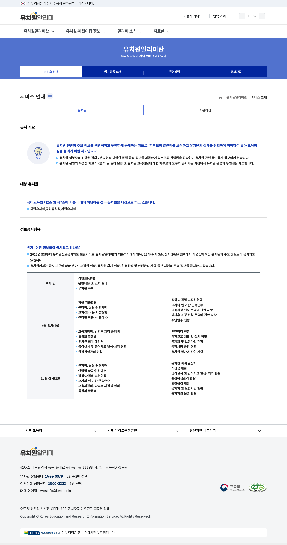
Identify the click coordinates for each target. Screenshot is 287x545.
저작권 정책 (108, 511)
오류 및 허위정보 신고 (36, 511)
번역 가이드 (223, 16)
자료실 (159, 31)
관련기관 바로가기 (203, 433)
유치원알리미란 (36, 31)
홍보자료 (236, 72)
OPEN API (62, 511)
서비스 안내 (51, 72)
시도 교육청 (34, 433)
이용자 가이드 (195, 16)
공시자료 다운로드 (85, 511)
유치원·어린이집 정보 (83, 31)
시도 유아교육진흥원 (122, 433)
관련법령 (174, 72)
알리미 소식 (127, 31)
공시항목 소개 (113, 72)
